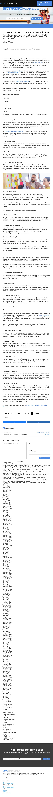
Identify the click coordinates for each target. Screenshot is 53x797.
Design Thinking (18, 71)
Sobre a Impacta (7, 793)
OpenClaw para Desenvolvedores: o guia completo (18, 464)
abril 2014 (6, 662)
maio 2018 (6, 598)
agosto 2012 (6, 681)
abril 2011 (6, 693)
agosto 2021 (6, 547)
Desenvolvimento (8, 712)
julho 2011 (6, 689)
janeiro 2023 (6, 535)
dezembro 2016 (7, 621)
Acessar (5, 735)
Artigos (4, 782)
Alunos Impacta (7, 704)
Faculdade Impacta (8, 716)
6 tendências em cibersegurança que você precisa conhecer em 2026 (23, 466)
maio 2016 (6, 630)
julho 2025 (6, 495)
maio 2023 (6, 530)
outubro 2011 (7, 688)
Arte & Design (7, 707)
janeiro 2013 (6, 676)
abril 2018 (6, 600)
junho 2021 (6, 549)
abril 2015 (6, 646)
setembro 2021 (7, 546)
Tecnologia (6, 730)
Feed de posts (7, 736)
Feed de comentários (9, 738)
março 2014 (6, 663)
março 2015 (6, 647)
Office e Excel (7, 725)
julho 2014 (6, 658)
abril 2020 (6, 568)
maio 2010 (6, 700)
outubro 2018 (7, 592)
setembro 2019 (7, 577)
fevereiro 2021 (7, 555)
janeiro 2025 (6, 503)
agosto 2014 (6, 656)
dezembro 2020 (7, 557)
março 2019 (6, 585)
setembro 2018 (7, 593)
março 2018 (6, 601)
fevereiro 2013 (7, 675)
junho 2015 (6, 643)
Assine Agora (37, 18)
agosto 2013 (6, 671)
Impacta (5, 722)
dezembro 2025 (7, 490)
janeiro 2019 (6, 588)
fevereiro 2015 (7, 648)
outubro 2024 (7, 507)
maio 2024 (6, 514)
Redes (4, 727)
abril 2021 (6, 552)
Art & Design (6, 706)
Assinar (47, 759)
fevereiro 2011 (7, 695)
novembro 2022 (7, 538)
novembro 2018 (7, 590)
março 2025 (6, 501)
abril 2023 (6, 531)
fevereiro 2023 (7, 534)
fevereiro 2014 (7, 664)
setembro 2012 (7, 680)
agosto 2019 (6, 579)
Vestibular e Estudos (9, 732)
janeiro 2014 (6, 666)
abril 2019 (6, 584)
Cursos (4, 791)
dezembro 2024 (7, 505)
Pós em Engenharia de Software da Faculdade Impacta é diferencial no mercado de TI (25, 475)
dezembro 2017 (7, 605)
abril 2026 (6, 485)
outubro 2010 (7, 696)
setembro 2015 (7, 641)
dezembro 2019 (7, 573)
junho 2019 (6, 581)
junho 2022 (6, 543)
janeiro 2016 (6, 635)
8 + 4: (30, 453)
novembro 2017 (7, 606)
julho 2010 (6, 699)
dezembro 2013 (7, 667)
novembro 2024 (7, 506)
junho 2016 (6, 629)
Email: (30, 446)
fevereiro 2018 (7, 602)
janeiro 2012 (6, 684)
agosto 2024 (6, 510)
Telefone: (31, 450)
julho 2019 (6, 580)
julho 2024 (6, 511)
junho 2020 (6, 565)
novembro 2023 (7, 522)
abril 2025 (6, 499)
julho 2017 (6, 612)
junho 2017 (6, 613)
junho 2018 (6, 597)
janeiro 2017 (6, 619)
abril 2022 (6, 544)
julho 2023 (6, 527)
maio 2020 (6, 567)
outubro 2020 (7, 560)
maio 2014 (6, 660)
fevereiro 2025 (7, 502)
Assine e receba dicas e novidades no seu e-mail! (24, 14)
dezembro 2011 (7, 685)
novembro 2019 (7, 575)
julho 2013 (6, 672)
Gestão (5, 717)
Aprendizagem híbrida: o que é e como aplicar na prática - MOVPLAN (23, 477)
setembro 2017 (7, 609)
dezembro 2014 (7, 651)
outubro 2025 (7, 491)
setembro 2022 (7, 540)
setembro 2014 (7, 655)
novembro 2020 (7, 559)
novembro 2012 (7, 679)
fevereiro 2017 (7, 618)
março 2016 (6, 633)
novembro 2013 (7, 668)
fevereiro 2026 (7, 487)
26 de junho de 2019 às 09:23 (43, 432)
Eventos (5, 790)
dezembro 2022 (7, 536)
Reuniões (5, 285)
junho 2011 (6, 691)
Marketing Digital (8, 724)
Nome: (30, 443)
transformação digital (12, 72)
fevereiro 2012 (7, 683)
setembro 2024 (7, 509)
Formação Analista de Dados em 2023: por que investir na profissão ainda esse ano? (25, 472)
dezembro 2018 (7, 589)
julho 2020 (6, 564)
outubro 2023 (7, 523)
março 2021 (6, 553)
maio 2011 (6, 692)
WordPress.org (7, 739)
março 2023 (6, 532)
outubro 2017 (7, 608)
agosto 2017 (6, 610)
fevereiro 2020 (7, 571)
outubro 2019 (7, 576)
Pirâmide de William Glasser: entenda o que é (16, 478)
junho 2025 (6, 497)
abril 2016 (6, 631)
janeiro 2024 (6, 519)
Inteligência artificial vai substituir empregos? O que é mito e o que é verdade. (26, 468)
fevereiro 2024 (7, 518)
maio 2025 (6, 498)
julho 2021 (6, 548)
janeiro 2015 (6, 650)
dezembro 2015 (7, 637)
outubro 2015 (7, 639)
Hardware (6, 721)
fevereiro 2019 (7, 586)
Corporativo (6, 711)
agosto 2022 (6, 542)
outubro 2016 (7, 623)
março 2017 (6, 617)
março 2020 (6, 569)
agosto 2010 (6, 697)
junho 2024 (6, 513)
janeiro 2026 (6, 489)
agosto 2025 (6, 494)
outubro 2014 (7, 654)
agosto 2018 (6, 594)
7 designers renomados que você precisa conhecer (30, 482)
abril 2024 (6, 515)
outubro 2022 (7, 539)
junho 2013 (6, 674)
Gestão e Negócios (8, 719)
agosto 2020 (6, 563)
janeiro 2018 (6, 604)
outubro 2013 (7, 670)
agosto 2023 (6, 526)
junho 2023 (6, 528)
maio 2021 (6, 551)
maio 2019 (6, 582)
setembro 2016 (7, 625)
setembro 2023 (7, 524)
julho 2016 (6, 627)
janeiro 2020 (6, 572)
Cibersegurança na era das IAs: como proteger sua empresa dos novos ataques (26, 465)
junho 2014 (6, 659)
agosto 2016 (6, 626)
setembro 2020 (7, 561)
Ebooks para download (8, 783)
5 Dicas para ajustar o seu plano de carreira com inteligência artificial (23, 469)
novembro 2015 (7, 638)
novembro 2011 (7, 687)
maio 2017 (6, 614)
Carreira (5, 709)
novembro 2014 (7, 652)
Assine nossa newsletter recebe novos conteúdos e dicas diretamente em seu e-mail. (26, 753)
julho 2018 (6, 596)
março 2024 (6, 516)
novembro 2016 (7, 622)
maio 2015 (6, 645)
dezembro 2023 (7, 520)
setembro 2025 (7, 493)
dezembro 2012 (7, 677)
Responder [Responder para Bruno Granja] (47, 434)
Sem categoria (7, 729)
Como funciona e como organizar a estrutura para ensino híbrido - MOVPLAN (26, 480)
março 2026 (6, 486)
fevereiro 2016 (7, 634)
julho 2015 (6, 642)
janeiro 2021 (6, 556)
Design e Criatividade (9, 714)
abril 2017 (6, 615)
